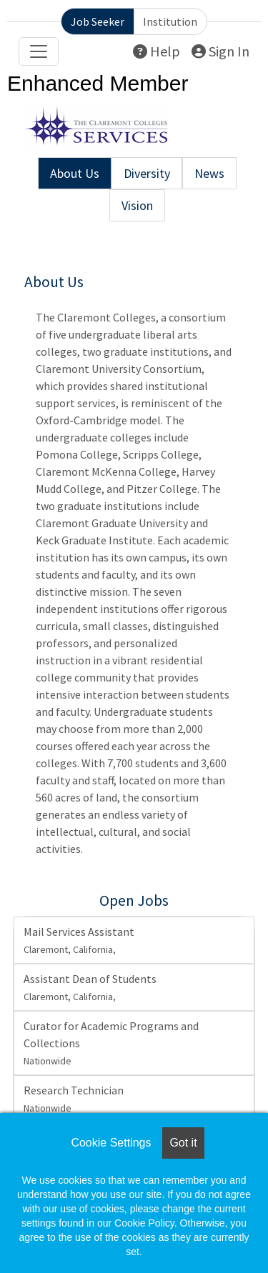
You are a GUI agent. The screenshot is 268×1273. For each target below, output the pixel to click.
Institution (170, 21)
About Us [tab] (74, 173)
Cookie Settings (111, 1143)
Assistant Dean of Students (90, 987)
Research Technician (74, 1098)
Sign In (220, 51)
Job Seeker (97, 21)
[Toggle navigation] (39, 51)
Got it (183, 1143)
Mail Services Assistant (79, 940)
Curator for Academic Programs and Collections (111, 1043)
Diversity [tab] (147, 173)
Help (156, 51)
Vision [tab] (137, 205)
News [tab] (209, 173)
